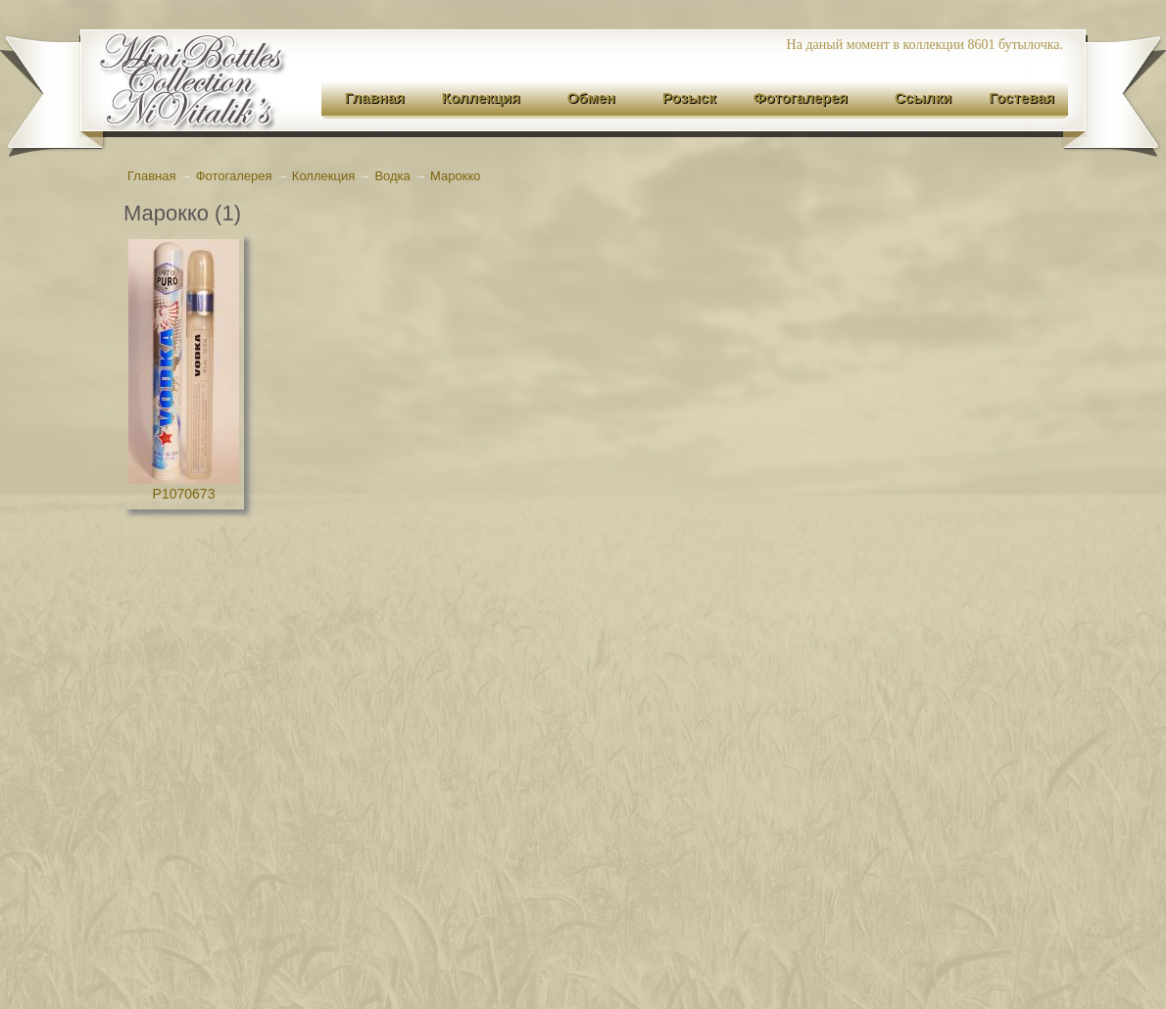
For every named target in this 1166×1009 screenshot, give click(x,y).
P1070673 (184, 494)
